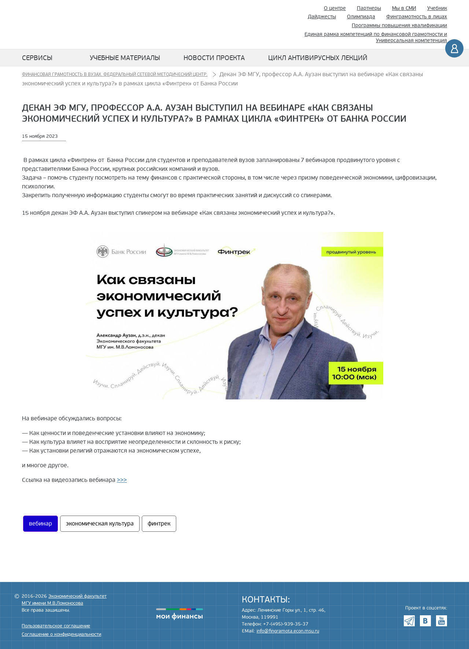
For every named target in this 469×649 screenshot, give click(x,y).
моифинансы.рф (179, 614)
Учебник (437, 8)
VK (425, 620)
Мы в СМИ (404, 8)
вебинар (40, 523)
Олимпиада (361, 17)
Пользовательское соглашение (56, 626)
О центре (335, 8)
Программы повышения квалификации (399, 25)
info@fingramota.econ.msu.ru (287, 631)
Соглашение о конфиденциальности (61, 634)
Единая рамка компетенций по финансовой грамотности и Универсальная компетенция (375, 37)
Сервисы (37, 58)
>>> (122, 480)
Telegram (409, 620)
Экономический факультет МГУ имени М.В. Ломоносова (224, 24)
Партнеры (369, 8)
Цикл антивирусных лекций (318, 58)
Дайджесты (322, 17)
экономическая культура (100, 523)
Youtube (441, 620)
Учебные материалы (125, 58)
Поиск (284, 25)
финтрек (159, 523)
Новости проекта (214, 58)
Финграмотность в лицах (416, 17)
